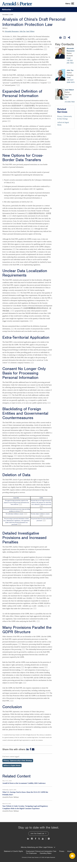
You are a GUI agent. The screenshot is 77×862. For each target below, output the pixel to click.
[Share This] (69, 37)
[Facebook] (30, 749)
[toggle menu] (69, 3)
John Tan (22, 31)
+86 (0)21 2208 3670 (70, 81)
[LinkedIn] (27, 749)
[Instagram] (32, 839)
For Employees (31, 853)
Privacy (61, 851)
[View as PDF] (65, 37)
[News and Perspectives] (48, 839)
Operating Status (45, 853)
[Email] (33, 749)
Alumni (69, 851)
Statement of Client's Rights (13, 851)
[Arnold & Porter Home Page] (17, 3)
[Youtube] (43, 839)
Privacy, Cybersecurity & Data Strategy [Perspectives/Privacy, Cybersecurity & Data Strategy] (18, 761)
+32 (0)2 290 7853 (70, 61)
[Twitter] (39, 839)
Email (68, 58)
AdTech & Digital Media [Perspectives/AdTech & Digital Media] (12, 765)
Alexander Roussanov (12, 31)
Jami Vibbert (30, 31)
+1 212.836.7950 (70, 100)
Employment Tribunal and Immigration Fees (41, 851)
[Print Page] (60, 37)
